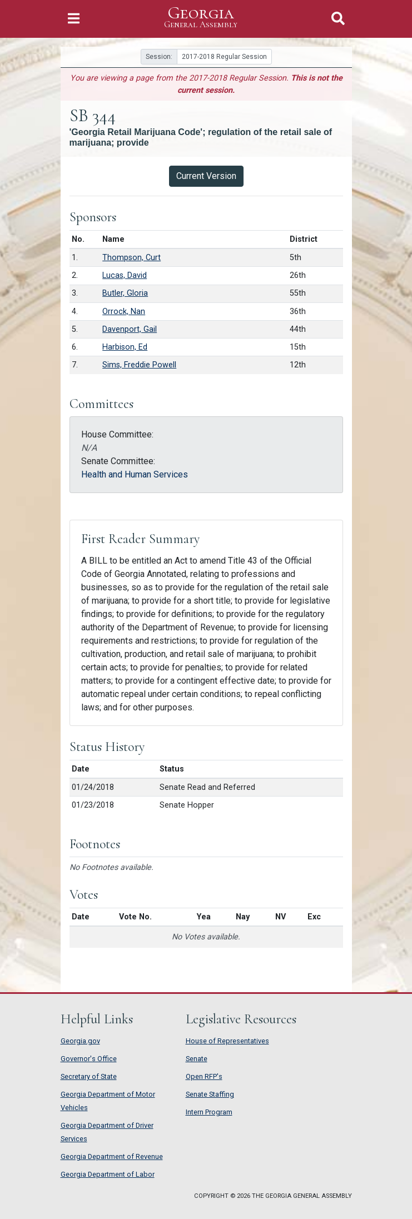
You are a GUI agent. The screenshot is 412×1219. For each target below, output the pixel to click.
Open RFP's (204, 1076)
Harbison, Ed (124, 347)
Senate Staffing (210, 1094)
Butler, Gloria (125, 293)
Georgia (200, 17)
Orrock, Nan (123, 311)
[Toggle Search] (338, 18)
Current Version (206, 176)
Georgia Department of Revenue (112, 1156)
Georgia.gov (80, 1041)
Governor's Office (89, 1058)
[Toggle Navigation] (74, 18)
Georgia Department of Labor (108, 1174)
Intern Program (209, 1112)
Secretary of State (89, 1076)
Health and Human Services (134, 474)
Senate (196, 1058)
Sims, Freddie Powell (139, 365)
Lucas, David (124, 275)
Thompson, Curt (131, 257)
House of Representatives (227, 1041)
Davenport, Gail (129, 329)
